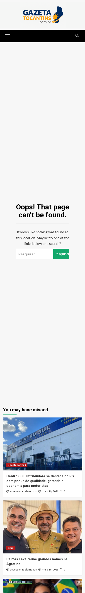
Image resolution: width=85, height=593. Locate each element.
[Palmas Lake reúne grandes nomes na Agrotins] (42, 526)
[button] (7, 35)
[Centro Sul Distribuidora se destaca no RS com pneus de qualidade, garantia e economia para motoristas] (42, 443)
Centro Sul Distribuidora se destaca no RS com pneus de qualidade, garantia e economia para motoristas (40, 481)
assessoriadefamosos (23, 491)
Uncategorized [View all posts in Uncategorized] (17, 465)
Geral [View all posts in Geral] (11, 548)
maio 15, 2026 (50, 569)
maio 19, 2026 (50, 491)
